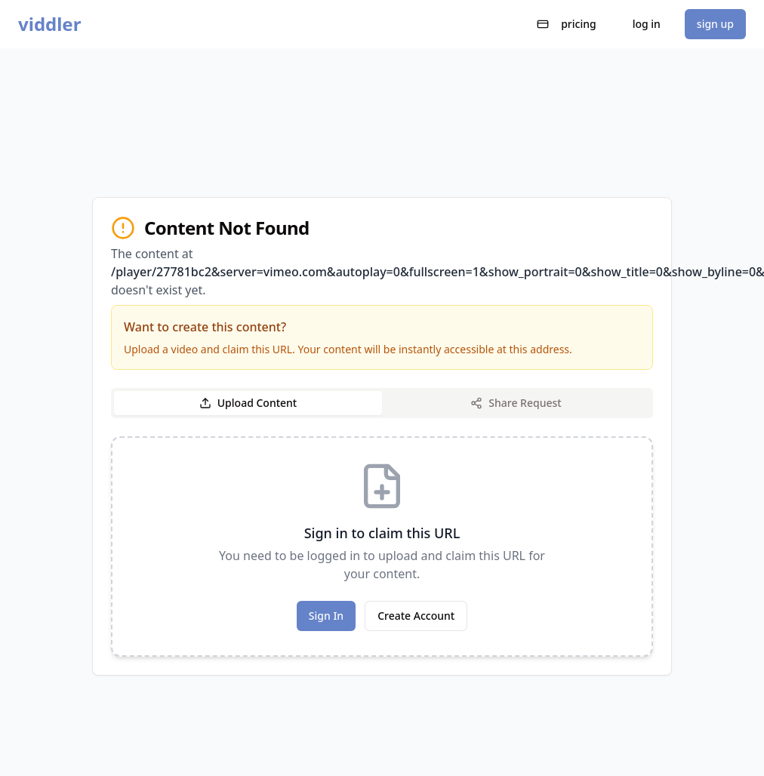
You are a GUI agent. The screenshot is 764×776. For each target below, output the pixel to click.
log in (647, 24)
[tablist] (382, 403)
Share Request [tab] (515, 403)
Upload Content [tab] (248, 403)
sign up (715, 24)
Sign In (326, 615)
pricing (566, 24)
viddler (49, 24)
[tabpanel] (382, 546)
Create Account (415, 615)
